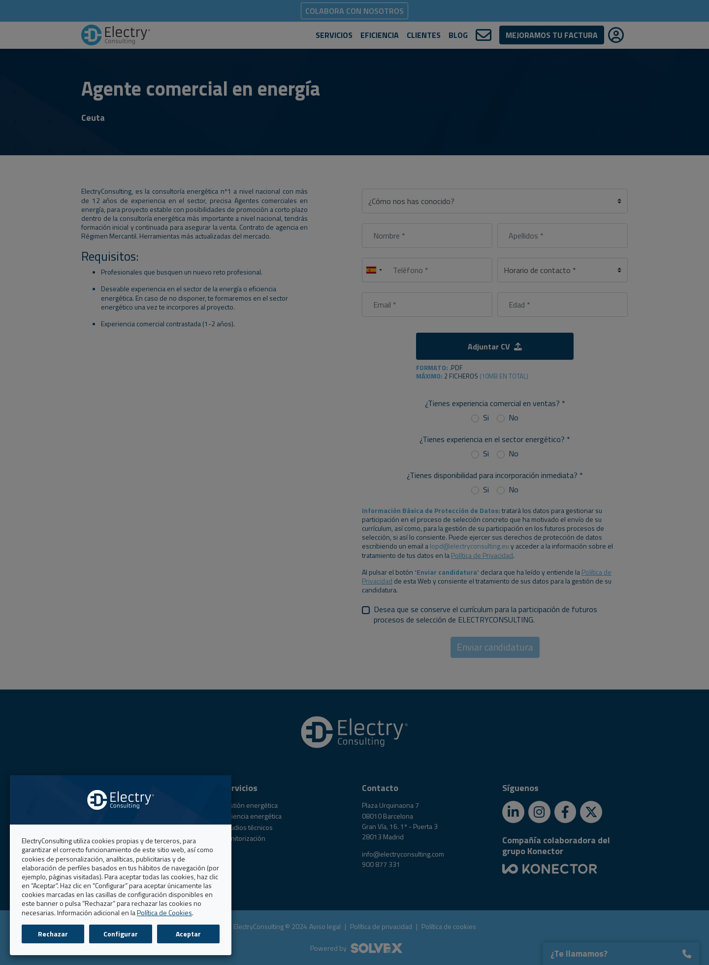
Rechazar (53, 934)
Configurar (120, 934)
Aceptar (188, 934)
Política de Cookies (164, 912)
